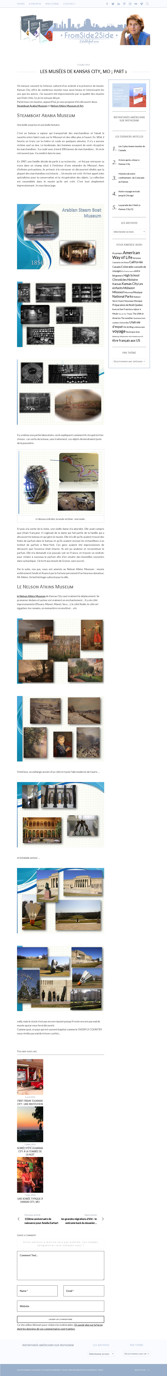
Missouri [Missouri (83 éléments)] (118, 292)
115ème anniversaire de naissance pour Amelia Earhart (39, 1218)
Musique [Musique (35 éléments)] (137, 292)
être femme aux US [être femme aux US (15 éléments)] (136, 336)
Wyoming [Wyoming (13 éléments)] (115, 336)
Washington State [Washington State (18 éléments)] (133, 332)
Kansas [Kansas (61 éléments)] (116, 283)
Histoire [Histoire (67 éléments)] (132, 279)
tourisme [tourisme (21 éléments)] (137, 318)
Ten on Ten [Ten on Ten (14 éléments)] (122, 314)
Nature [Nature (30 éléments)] (137, 296)
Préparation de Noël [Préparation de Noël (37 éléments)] (123, 304)
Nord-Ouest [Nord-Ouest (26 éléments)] (118, 301)
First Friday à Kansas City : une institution (30, 1102)
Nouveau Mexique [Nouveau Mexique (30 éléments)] (133, 301)
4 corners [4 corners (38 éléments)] (117, 253)
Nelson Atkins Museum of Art (67, 105)
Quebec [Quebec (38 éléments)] (139, 304)
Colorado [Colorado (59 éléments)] (127, 266)
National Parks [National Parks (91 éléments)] (122, 296)
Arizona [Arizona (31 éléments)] (137, 258)
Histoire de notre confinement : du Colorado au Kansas (131, 177)
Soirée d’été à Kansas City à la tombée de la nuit (30, 1151)
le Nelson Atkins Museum (31, 596)
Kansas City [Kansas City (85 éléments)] (130, 284)
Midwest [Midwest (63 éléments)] (129, 288)
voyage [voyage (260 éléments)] (119, 330)
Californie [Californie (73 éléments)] (136, 262)
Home (21, 3)
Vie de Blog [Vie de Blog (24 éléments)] (128, 327)
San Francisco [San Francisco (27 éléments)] (126, 309)
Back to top (142, 1370)
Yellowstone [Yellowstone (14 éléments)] (124, 336)
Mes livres (52, 3)
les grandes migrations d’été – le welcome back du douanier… (82, 1218)
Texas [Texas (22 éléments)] (129, 313)
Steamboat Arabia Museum (32, 105)
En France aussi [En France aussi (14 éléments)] (128, 271)
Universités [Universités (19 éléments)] (124, 322)
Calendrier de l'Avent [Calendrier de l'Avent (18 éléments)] (120, 262)
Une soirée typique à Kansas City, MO (30, 1200)
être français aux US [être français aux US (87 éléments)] (126, 340)
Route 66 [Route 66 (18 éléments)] (115, 309)
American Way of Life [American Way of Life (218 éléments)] (126, 255)
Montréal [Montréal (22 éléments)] (129, 292)
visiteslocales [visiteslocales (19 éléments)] (139, 327)
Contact (69, 3)
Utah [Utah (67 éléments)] (132, 322)
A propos (35, 3)
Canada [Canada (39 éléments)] (116, 266)
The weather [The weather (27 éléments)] (127, 318)
